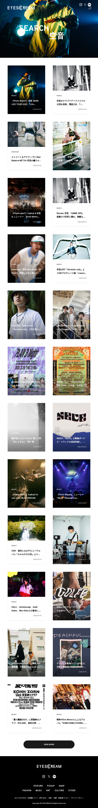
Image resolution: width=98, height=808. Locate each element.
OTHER (72, 790)
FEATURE (38, 786)
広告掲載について (32, 798)
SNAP (61, 786)
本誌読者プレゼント (64, 798)
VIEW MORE (49, 744)
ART (48, 790)
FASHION (15, 152)
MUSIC (14, 96)
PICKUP (51, 786)
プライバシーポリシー (77, 798)
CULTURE (60, 321)
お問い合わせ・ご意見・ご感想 (48, 798)
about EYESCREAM (20, 798)
